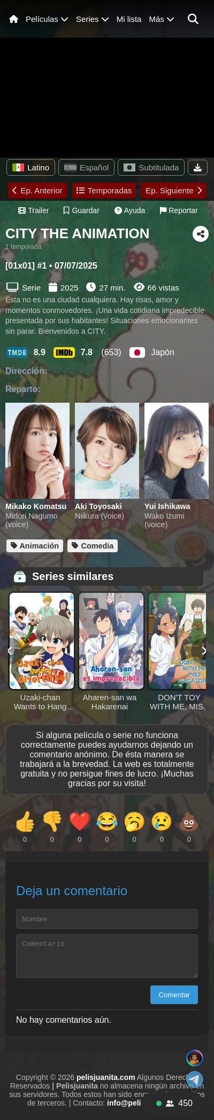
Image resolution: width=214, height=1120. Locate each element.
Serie (23, 287)
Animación (35, 546)
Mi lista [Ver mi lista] (129, 19)
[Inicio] (13, 19)
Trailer (33, 210)
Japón (151, 352)
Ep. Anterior (37, 190)
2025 (69, 287)
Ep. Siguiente (173, 190)
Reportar (178, 210)
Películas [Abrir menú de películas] (47, 19)
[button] (193, 19)
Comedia (92, 546)
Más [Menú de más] (161, 19)
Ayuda (129, 210)
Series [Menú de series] (92, 19)
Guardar (81, 210)
